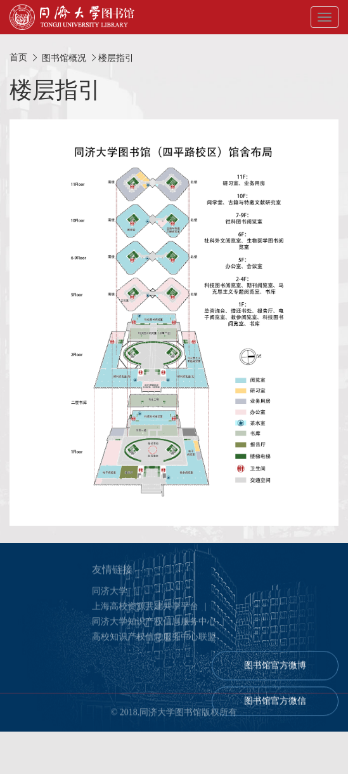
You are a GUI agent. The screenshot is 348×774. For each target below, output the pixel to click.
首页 (18, 57)
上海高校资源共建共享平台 (145, 608)
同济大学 (109, 593)
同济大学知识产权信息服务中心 (154, 624)
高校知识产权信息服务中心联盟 (154, 639)
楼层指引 (116, 57)
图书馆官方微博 (275, 667)
